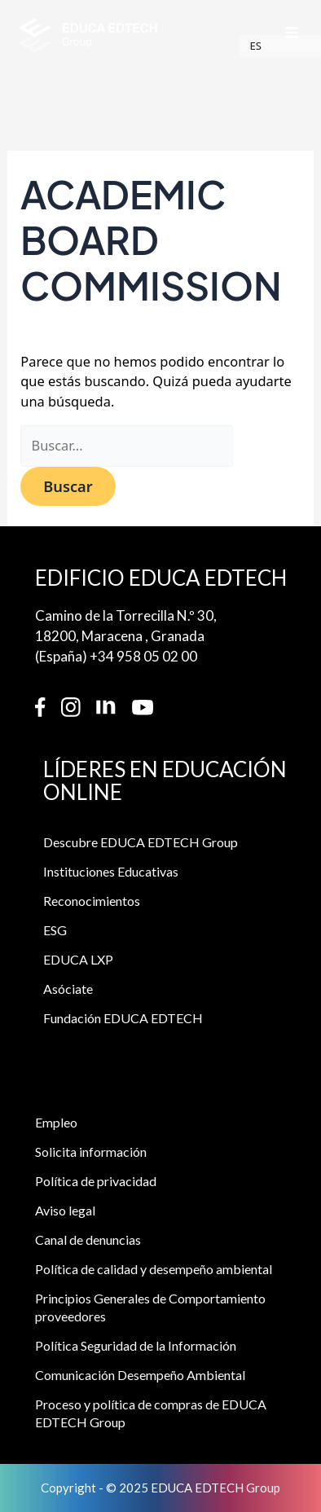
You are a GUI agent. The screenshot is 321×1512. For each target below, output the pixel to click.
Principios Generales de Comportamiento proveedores (150, 1308)
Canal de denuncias (88, 1241)
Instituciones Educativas (110, 873)
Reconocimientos (91, 902)
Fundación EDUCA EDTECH (123, 1019)
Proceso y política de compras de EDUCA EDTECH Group (150, 1414)
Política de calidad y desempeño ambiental (153, 1270)
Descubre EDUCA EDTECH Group (140, 843)
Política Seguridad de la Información (135, 1347)
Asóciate (68, 990)
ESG (55, 931)
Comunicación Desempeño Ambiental (140, 1376)
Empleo (56, 1124)
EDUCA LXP (78, 961)
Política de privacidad (95, 1182)
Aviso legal (65, 1212)
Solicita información (91, 1153)
